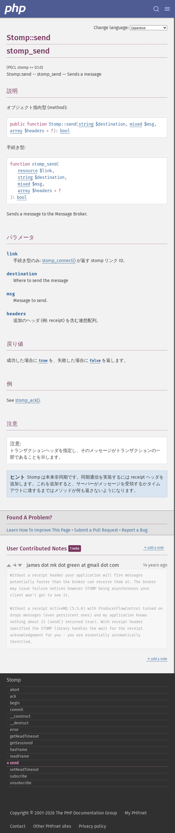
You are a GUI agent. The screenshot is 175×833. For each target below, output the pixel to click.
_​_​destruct (19, 723)
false (95, 360)
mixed (136, 124)
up (10, 566)
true (43, 360)
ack (13, 696)
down (20, 565)
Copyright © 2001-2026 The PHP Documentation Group (63, 813)
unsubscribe (21, 783)
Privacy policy (92, 826)
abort (14, 689)
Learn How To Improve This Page (38, 530)
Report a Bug (134, 530)
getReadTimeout (24, 736)
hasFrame (18, 749)
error (14, 729)
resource (28, 170)
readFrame (19, 756)
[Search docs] (156, 8)
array (16, 130)
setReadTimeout (24, 769)
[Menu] (167, 8)
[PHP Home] (15, 9)
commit (16, 709)
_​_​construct (20, 716)
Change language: (111, 27)
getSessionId (21, 743)
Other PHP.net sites (52, 826)
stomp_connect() (58, 260)
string (86, 124)
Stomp (14, 680)
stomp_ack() (27, 400)
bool (65, 130)
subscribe (18, 776)
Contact (17, 826)
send (14, 763)
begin (15, 703)
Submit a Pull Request (96, 530)
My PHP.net (136, 813)
